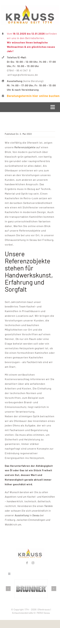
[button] (8, 588)
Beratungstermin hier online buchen (33, 96)
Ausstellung (22, 515)
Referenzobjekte (25, 147)
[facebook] (27, 562)
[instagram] (33, 562)
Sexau (36, 515)
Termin (48, 505)
